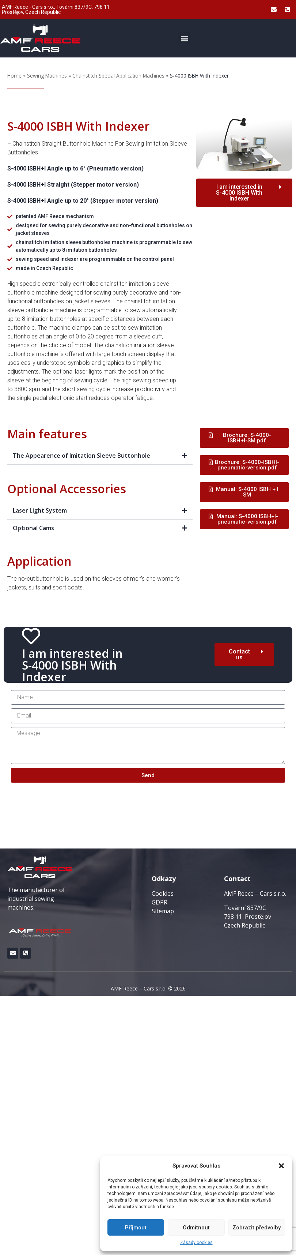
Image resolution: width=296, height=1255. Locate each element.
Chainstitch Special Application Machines (118, 75)
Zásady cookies (196, 1242)
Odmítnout (196, 1227)
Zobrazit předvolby (256, 1227)
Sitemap (163, 911)
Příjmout (136, 1227)
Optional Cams (33, 528)
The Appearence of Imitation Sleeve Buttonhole (81, 456)
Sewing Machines (47, 75)
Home (14, 75)
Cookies (163, 893)
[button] (281, 1165)
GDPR (159, 902)
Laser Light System (40, 510)
